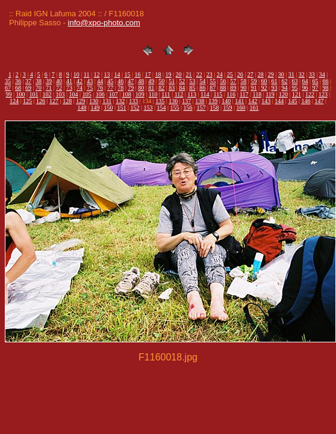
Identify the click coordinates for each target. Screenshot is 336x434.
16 (138, 74)
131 (106, 101)
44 (100, 81)
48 (141, 81)
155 (174, 107)
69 (28, 87)
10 (76, 74)
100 (20, 94)
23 (210, 74)
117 (244, 94)
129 (80, 101)
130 (93, 101)
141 (239, 101)
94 (284, 87)
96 (305, 87)
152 (134, 107)
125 (27, 101)
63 (294, 81)
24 (220, 74)
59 (253, 81)
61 (274, 81)
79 (131, 87)
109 (140, 94)
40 (59, 81)
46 (120, 81)
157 (201, 107)
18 (158, 74)
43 (90, 81)
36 (18, 81)
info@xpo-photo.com (104, 22)
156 (188, 107)
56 (223, 81)
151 (121, 107)
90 (243, 87)
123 (323, 94)
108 (126, 94)
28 (261, 74)
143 (265, 101)
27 (250, 74)
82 (161, 87)
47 (131, 81)
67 (8, 87)
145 (292, 101)
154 (161, 107)
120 (283, 94)
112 (179, 94)
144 (279, 101)
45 (110, 81)
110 (153, 94)
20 (179, 74)
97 (315, 87)
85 (192, 87)
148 (81, 107)
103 (60, 94)
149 (94, 107)
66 (325, 81)
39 (49, 81)
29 (271, 74)
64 (305, 81)
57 (233, 81)
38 (39, 81)
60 (264, 81)
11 (87, 74)
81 (151, 87)
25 (230, 74)
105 (87, 94)
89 (233, 87)
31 (291, 74)
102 (47, 94)
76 (100, 87)
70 (39, 87)
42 (79, 81)
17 (148, 74)
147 (318, 101)
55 (213, 81)
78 (120, 87)
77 (110, 87)
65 (315, 81)
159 (227, 107)
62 (284, 81)
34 (322, 74)
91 (253, 87)
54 (202, 81)
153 (147, 107)
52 (182, 81)
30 (281, 74)
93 (274, 87)
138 (199, 101)
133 (133, 101)
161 (254, 107)
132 (120, 101)
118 (257, 94)
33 (312, 74)
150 (108, 107)
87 (213, 87)
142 (252, 101)
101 (34, 94)
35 (8, 81)
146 (305, 101)
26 (240, 74)
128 (67, 101)
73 (69, 87)
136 (173, 101)
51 (172, 81)
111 (165, 94)
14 (117, 74)
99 (9, 94)
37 (28, 81)
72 (59, 87)
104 (73, 94)
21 (189, 74)
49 (151, 81)
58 (243, 81)
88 (223, 87)
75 (90, 87)
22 (199, 74)
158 (214, 107)
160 (241, 107)
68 (18, 87)
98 (325, 87)
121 (296, 94)
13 (107, 74)
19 (169, 74)
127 (53, 101)
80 (141, 87)
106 (100, 94)
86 (202, 87)
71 (49, 87)
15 (128, 74)
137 (186, 101)
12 (96, 74)
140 (226, 101)
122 (309, 94)
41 (69, 81)
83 (172, 87)
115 (218, 94)
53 (192, 81)
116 (230, 94)
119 (270, 94)
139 (212, 101)
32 (302, 74)
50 (161, 81)
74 (79, 87)
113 (191, 94)
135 (159, 101)
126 (40, 101)
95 (294, 87)
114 (205, 94)
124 (14, 101)
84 (182, 87)
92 (264, 87)
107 (113, 94)
